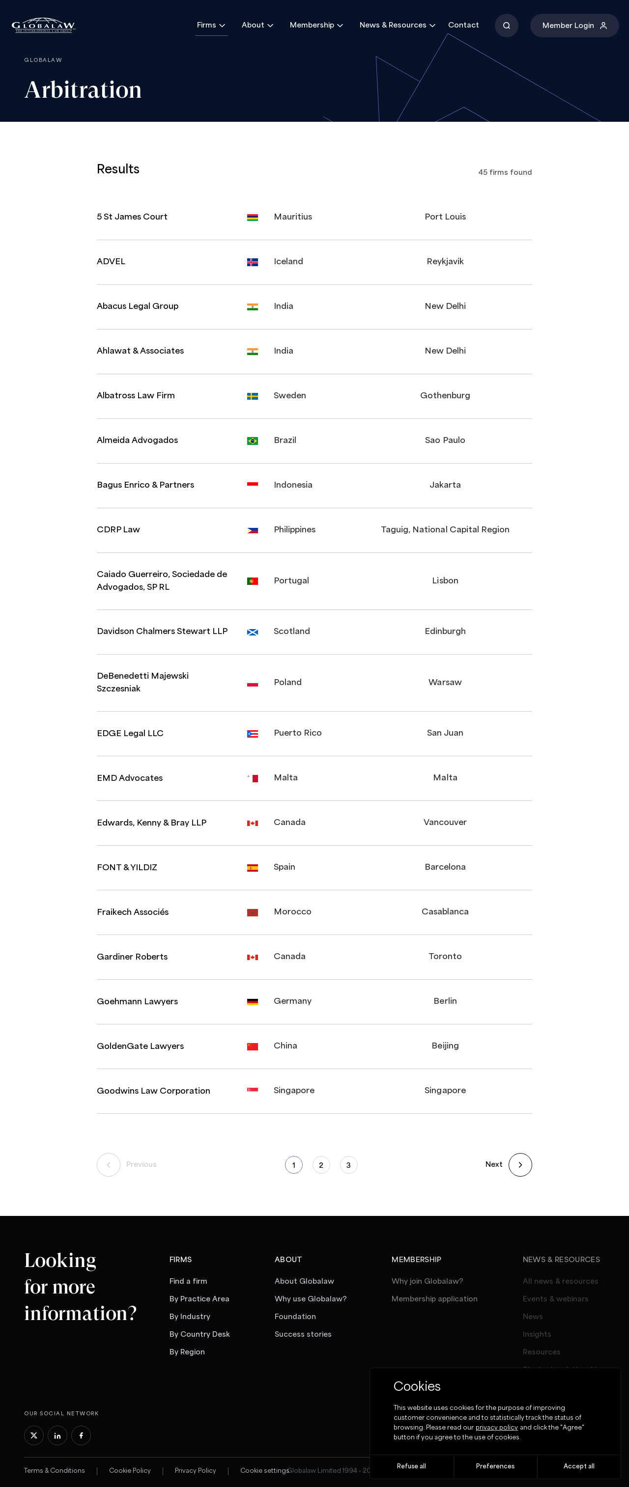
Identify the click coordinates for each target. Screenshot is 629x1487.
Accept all (579, 1466)
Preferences (495, 1466)
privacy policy (497, 1428)
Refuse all (411, 1466)
